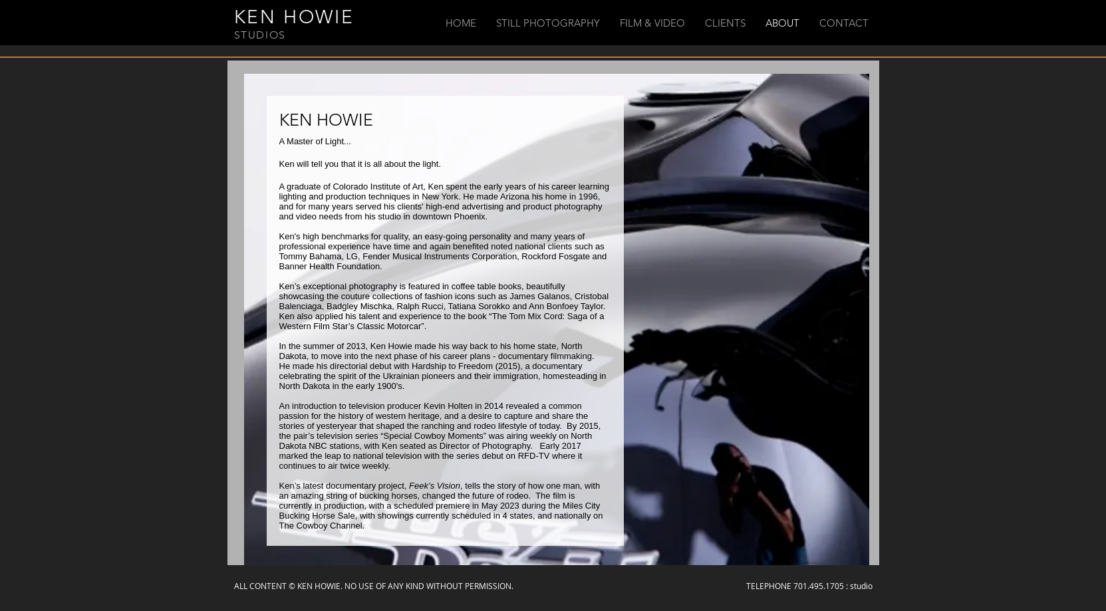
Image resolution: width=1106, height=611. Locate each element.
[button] (548, 23)
